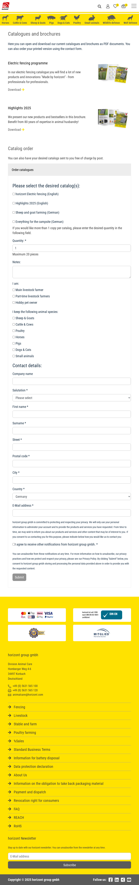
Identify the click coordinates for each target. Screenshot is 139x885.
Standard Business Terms (32, 749)
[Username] (69, 856)
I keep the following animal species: (35, 312)
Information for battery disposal (37, 758)
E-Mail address (21, 505)
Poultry (77, 19)
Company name (22, 374)
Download (16, 90)
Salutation (19, 390)
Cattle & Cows (20, 19)
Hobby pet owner (24, 302)
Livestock (21, 715)
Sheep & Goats (38, 19)
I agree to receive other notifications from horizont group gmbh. (54, 544)
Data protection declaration (33, 766)
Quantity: (18, 241)
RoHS (18, 826)
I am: (15, 283)
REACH (19, 817)
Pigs (51, 19)
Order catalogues (22, 170)
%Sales (19, 741)
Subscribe (69, 865)
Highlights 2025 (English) (30, 203)
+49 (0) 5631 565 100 (23, 686)
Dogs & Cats (64, 19)
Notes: (16, 262)
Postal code (20, 456)
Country (17, 489)
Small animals (92, 19)
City (14, 472)
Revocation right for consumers (36, 800)
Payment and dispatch (30, 792)
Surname (18, 423)
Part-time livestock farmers (31, 296)
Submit (19, 577)
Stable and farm (25, 724)
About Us (20, 775)
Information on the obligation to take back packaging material (59, 783)
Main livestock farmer (27, 290)
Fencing (19, 707)
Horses (5, 19)
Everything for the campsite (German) (38, 222)
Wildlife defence (111, 19)
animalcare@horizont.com (25, 694)
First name (19, 407)
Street (16, 440)
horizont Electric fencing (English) (35, 194)
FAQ (17, 809)
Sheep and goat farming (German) (35, 212)
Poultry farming (25, 732)
